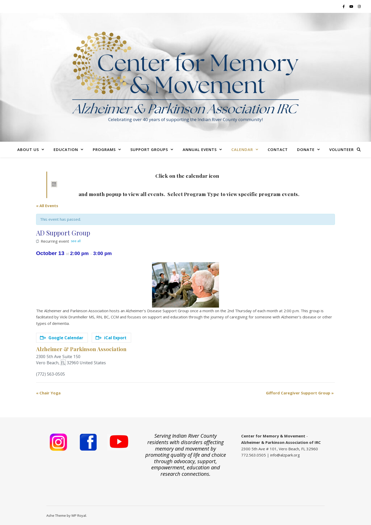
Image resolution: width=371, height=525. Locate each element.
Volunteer (341, 149)
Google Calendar (61, 338)
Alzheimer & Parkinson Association (81, 348)
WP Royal (78, 515)
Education (66, 149)
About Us (28, 149)
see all (76, 241)
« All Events (47, 205)
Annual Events (200, 149)
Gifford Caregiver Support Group (300, 392)
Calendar (242, 149)
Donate (306, 149)
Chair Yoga (48, 392)
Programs (104, 149)
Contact (278, 149)
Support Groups (149, 149)
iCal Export (111, 338)
